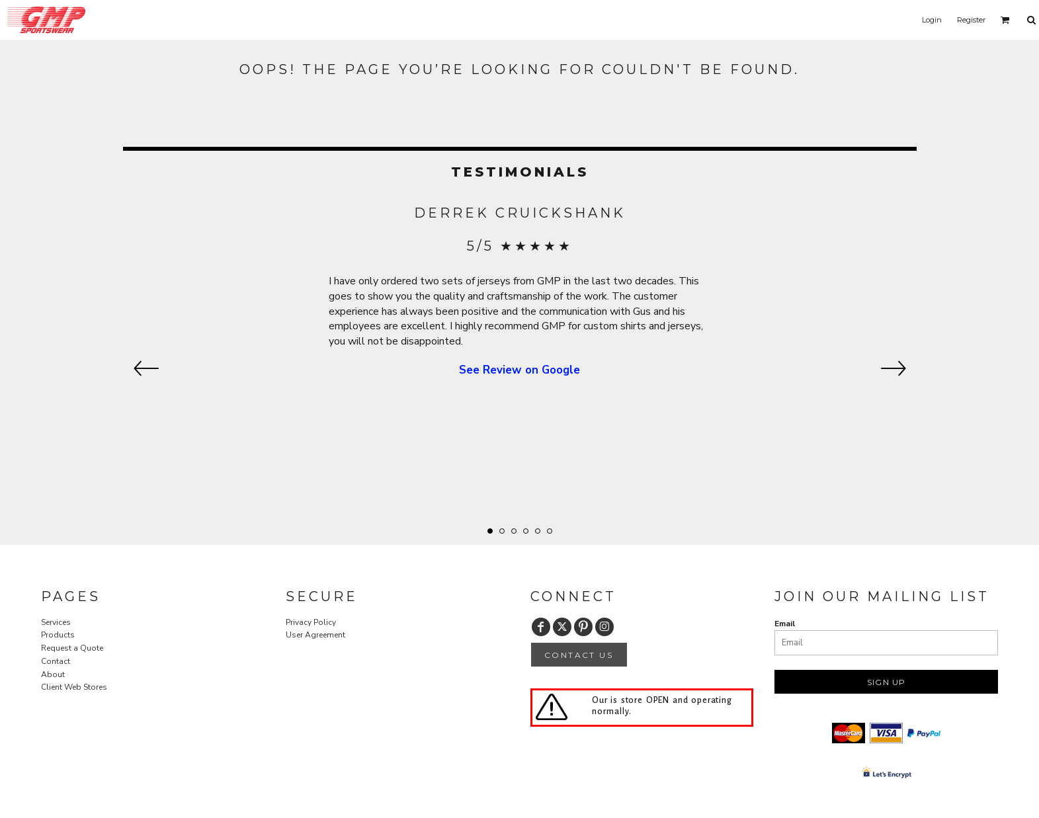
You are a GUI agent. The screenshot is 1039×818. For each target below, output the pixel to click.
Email (784, 623)
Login (932, 19)
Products (58, 635)
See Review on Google (519, 370)
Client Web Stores (74, 687)
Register (971, 19)
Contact (55, 661)
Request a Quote (72, 648)
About (53, 674)
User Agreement (315, 635)
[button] (1005, 19)
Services (56, 622)
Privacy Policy (311, 622)
